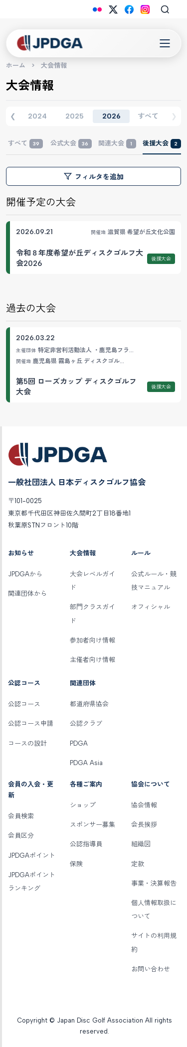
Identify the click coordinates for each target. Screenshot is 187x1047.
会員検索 (21, 816)
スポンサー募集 (92, 824)
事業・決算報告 (154, 883)
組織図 (141, 844)
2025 (74, 116)
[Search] (165, 9)
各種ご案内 (86, 784)
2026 (111, 116)
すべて (148, 116)
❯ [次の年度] (174, 116)
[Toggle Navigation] (165, 43)
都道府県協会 (89, 704)
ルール (141, 553)
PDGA (79, 743)
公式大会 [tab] (71, 143)
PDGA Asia (86, 763)
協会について (150, 784)
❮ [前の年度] (13, 116)
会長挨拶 (144, 824)
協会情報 (144, 805)
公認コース (24, 683)
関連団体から (27, 593)
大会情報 (83, 553)
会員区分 (21, 835)
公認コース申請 (30, 723)
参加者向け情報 (92, 640)
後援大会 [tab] (162, 143)
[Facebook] (129, 9)
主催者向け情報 (92, 659)
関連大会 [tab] (117, 143)
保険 (76, 864)
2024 (37, 116)
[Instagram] (145, 9)
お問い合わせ (150, 969)
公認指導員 (86, 844)
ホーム (15, 65)
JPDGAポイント (31, 855)
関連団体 (83, 683)
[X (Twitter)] (113, 9)
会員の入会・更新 (30, 790)
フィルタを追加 (94, 176)
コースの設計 (27, 743)
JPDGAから (25, 574)
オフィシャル (150, 607)
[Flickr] (97, 9)
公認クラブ (86, 723)
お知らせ (21, 553)
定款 (137, 864)
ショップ (83, 805)
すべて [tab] (25, 143)
